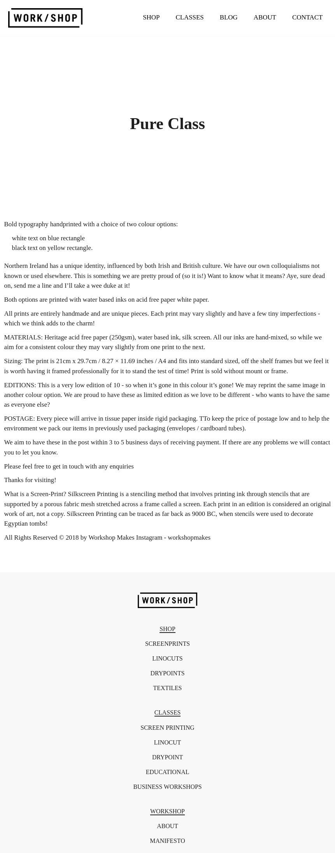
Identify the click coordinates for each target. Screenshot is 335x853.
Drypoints (168, 673)
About (265, 17)
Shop (151, 17)
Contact (307, 17)
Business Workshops (167, 787)
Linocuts (167, 658)
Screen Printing (167, 728)
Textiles (167, 688)
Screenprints (167, 644)
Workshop (167, 811)
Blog (229, 17)
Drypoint (167, 757)
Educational (167, 772)
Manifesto (167, 841)
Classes (189, 17)
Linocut (167, 742)
